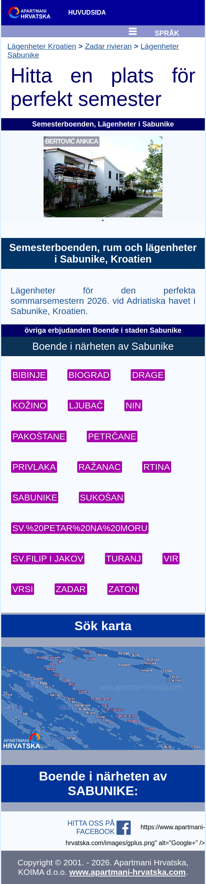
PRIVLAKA (34, 467)
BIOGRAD (89, 375)
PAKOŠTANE (38, 436)
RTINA (156, 467)
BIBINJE (29, 375)
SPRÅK (167, 32)
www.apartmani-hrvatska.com (127, 871)
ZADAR (71, 589)
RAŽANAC (99, 467)
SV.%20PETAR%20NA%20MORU (79, 528)
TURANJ (123, 559)
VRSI (22, 589)
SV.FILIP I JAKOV (47, 559)
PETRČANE (112, 436)
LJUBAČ (86, 405)
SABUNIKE (34, 497)
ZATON (123, 589)
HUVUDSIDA (87, 12)
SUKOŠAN (102, 497)
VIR (171, 559)
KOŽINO (29, 405)
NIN (133, 405)
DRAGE (148, 375)
